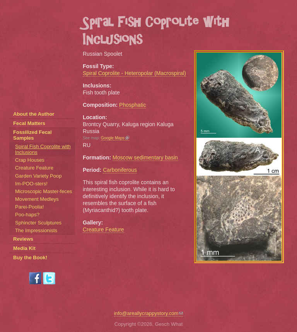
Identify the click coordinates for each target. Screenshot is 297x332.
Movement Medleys (37, 199)
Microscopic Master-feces (43, 191)
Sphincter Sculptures (38, 223)
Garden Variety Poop (38, 176)
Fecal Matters (29, 123)
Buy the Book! (30, 257)
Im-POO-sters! (31, 184)
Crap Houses (29, 160)
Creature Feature (103, 229)
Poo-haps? (27, 214)
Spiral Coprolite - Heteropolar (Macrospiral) (134, 73)
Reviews (23, 239)
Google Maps (115, 138)
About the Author (33, 114)
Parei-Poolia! (29, 207)
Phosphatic (132, 105)
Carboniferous (120, 170)
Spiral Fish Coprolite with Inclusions (43, 149)
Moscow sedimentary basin (145, 157)
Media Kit (24, 248)
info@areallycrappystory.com (148, 313)
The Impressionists (36, 230)
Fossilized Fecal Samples (32, 135)
